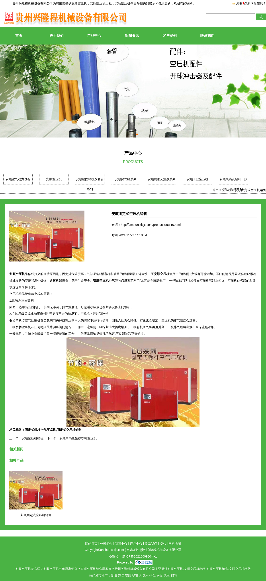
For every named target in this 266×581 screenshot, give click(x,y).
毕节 (135, 575)
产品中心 (94, 35)
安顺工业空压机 (197, 179)
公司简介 (106, 543)
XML (163, 543)
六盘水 (144, 575)
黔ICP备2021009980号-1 (139, 556)
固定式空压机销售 (69, 430)
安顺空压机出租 (32, 438)
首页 (18, 35)
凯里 (167, 575)
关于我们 (56, 35)
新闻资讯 (132, 35)
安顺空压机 (79, 3)
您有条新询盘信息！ (249, 3)
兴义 (159, 575)
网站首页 (91, 543)
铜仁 (152, 575)
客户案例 (169, 35)
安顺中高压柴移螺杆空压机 (78, 438)
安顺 (128, 575)
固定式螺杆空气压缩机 (40, 430)
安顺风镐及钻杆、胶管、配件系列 (233, 184)
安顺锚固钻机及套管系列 (90, 184)
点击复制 (133, 550)
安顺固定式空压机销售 (250, 190)
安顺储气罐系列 (126, 179)
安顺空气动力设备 (18, 179)
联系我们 (207, 35)
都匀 (174, 575)
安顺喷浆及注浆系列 (162, 179)
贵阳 (114, 575)
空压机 (226, 190)
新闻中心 (121, 543)
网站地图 (174, 543)
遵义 (121, 575)
